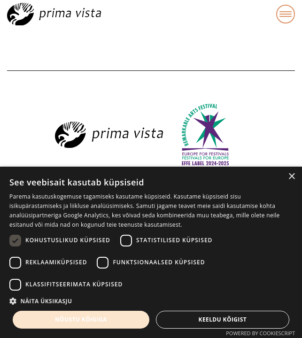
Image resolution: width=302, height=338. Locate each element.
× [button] (291, 176)
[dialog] (151, 252)
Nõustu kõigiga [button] (81, 319)
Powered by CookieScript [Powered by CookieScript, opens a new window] (260, 333)
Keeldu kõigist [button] (223, 319)
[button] (151, 301)
